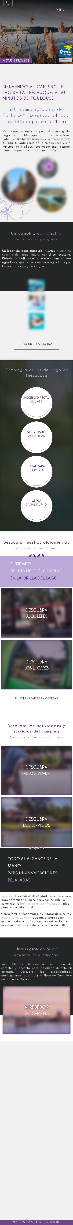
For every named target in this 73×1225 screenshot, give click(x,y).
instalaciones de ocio (15, 917)
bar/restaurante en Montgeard (41, 903)
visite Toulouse (29, 964)
